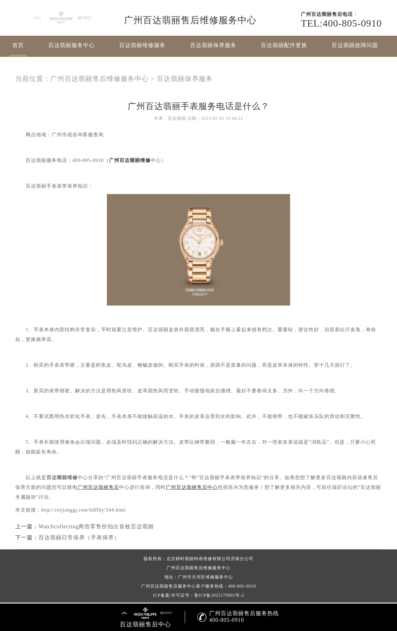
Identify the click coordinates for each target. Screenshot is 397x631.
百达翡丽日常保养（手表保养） (79, 537)
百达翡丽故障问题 (355, 45)
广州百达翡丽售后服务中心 (168, 586)
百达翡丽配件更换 (284, 45)
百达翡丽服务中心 (71, 45)
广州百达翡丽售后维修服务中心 (99, 79)
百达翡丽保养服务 (213, 45)
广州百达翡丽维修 (130, 160)
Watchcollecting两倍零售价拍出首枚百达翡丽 (96, 526)
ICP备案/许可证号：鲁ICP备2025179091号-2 (198, 595)
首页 (18, 45)
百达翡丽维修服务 (142, 45)
